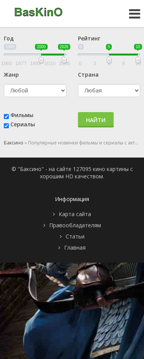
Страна (88, 74)
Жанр (11, 74)
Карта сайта (75, 214)
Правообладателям (75, 225)
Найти (96, 120)
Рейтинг (89, 38)
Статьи (75, 236)
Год (9, 38)
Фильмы (21, 115)
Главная (75, 247)
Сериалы (22, 124)
